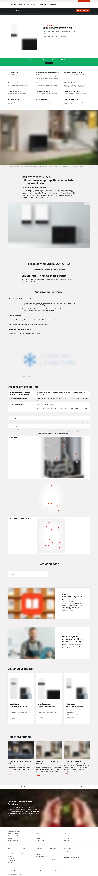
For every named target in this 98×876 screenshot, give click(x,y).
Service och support (31, 4)
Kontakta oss (53, 4)
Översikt (10, 14)
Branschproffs (21, 4)
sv (8, 786)
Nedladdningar (35, 14)
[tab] (38, 269)
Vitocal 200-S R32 (22, 786)
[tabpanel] (49, 278)
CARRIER (20, 874)
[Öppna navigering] (4, 5)
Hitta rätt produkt (43, 4)
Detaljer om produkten (25, 14)
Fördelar (16, 14)
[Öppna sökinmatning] (89, 4)
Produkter (13, 4)
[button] (86, 787)
